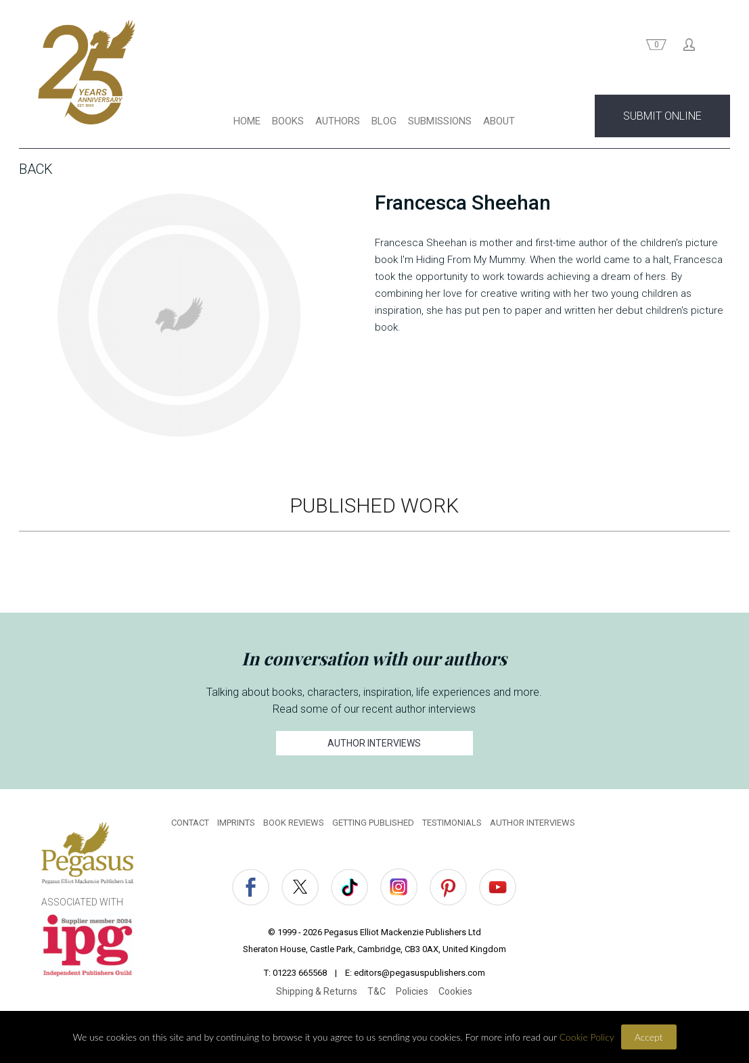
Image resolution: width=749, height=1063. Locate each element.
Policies (412, 991)
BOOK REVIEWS (293, 823)
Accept (649, 1037)
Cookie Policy (587, 1037)
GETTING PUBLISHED (373, 823)
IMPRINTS (236, 823)
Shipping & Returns (316, 991)
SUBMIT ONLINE (662, 116)
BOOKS (288, 121)
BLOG (383, 121)
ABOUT (499, 121)
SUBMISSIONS (440, 121)
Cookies (455, 991)
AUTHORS (337, 121)
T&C (376, 991)
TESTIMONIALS (452, 823)
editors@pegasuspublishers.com (419, 973)
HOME (246, 121)
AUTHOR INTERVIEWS (374, 743)
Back (36, 169)
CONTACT (190, 823)
